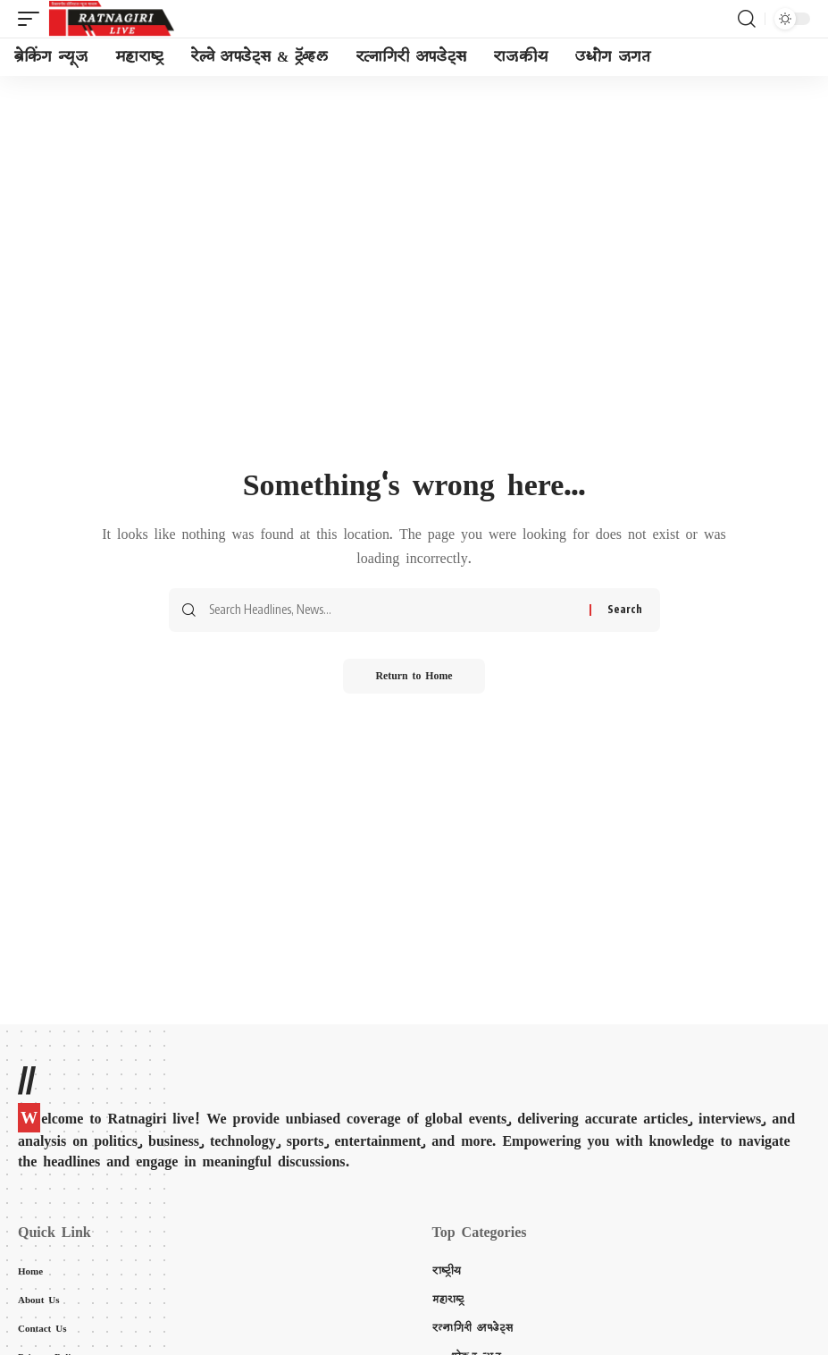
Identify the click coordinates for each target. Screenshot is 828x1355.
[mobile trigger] (33, 19)
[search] (746, 19)
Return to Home (414, 676)
